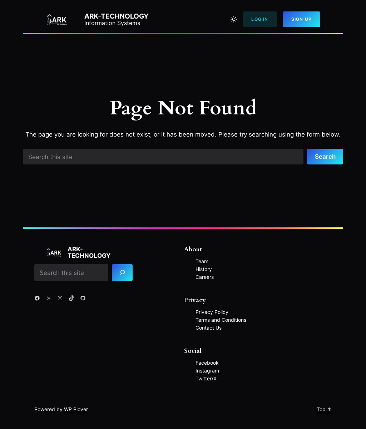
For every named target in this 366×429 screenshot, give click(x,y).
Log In (259, 19)
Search (325, 156)
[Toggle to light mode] (234, 19)
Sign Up (301, 19)
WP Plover (76, 409)
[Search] (122, 272)
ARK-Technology (116, 16)
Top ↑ (324, 409)
